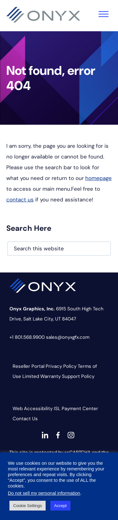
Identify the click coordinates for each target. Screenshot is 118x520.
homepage (98, 178)
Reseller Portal (28, 366)
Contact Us (25, 418)
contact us (20, 199)
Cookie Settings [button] (27, 505)
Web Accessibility (33, 408)
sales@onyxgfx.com (67, 337)
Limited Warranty (41, 376)
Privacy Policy (61, 366)
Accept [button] (60, 505)
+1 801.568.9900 (27, 337)
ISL (57, 408)
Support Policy (78, 376)
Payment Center (80, 408)
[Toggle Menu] (103, 14)
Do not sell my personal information (44, 493)
